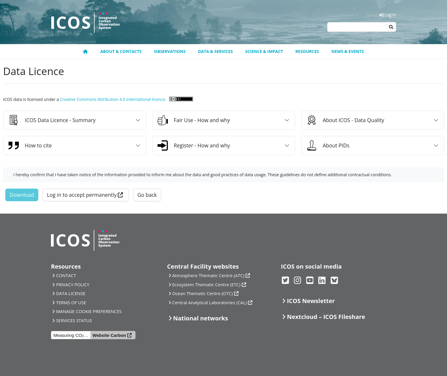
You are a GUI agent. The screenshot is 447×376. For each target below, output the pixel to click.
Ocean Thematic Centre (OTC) (202, 293)
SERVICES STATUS (74, 320)
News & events (347, 51)
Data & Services (215, 51)
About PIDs (328, 145)
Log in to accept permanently (82, 194)
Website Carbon (109, 335)
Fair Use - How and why (194, 120)
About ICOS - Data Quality (345, 120)
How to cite (30, 145)
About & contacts (121, 51)
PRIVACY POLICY (72, 284)
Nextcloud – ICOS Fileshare (326, 317)
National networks (200, 318)
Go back (147, 194)
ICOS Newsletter (311, 301)
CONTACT (66, 275)
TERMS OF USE (71, 302)
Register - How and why (194, 145)
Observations (170, 51)
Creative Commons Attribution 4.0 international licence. (113, 99)
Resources (307, 51)
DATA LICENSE (70, 293)
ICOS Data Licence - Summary (52, 120)
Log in (387, 15)
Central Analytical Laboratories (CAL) (209, 302)
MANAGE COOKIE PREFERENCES (89, 311)
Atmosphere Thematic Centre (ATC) (208, 275)
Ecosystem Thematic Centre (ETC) (206, 284)
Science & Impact (264, 51)
